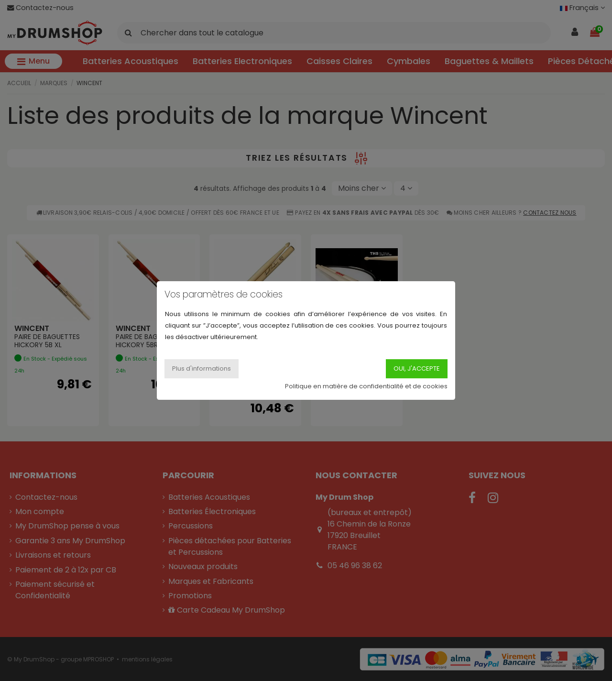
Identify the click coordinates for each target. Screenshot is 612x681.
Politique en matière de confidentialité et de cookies (366, 386)
